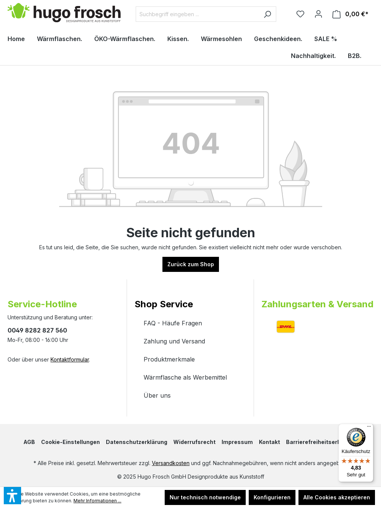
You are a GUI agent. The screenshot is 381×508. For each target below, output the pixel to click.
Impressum (237, 442)
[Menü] (368, 428)
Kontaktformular (69, 359)
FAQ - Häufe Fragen (173, 323)
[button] (190, 296)
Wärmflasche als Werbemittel (185, 377)
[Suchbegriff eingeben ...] (197, 14)
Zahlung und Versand (174, 341)
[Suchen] (267, 14)
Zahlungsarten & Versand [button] (317, 304)
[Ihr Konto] (318, 13)
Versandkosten (171, 463)
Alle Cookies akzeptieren (336, 497)
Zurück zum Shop (190, 264)
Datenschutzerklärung (136, 442)
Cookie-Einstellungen (70, 442)
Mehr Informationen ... (97, 500)
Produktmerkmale (169, 359)
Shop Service (164, 304)
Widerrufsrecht (194, 442)
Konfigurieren (272, 497)
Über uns (157, 395)
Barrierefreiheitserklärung (322, 442)
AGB (29, 442)
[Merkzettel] (300, 13)
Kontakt (269, 442)
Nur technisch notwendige (205, 497)
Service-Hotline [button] (42, 304)
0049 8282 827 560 (37, 330)
